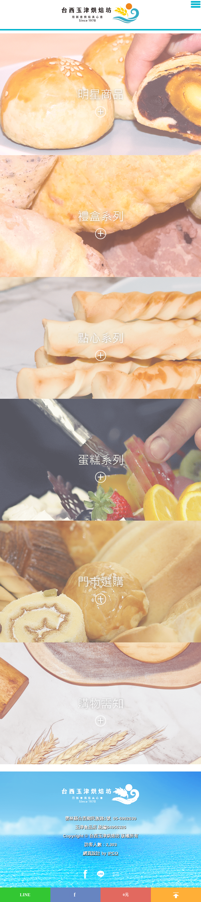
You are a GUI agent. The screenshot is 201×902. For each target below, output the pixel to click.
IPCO (113, 853)
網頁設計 (91, 853)
